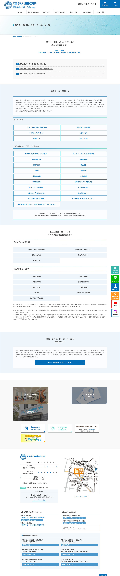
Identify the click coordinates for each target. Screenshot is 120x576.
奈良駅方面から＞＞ (67, 547)
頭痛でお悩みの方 (88, 562)
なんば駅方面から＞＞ (29, 537)
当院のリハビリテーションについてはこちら (60, 362)
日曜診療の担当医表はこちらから (35, 466)
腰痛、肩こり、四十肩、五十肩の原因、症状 (33, 64)
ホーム (15, 562)
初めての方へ (64, 562)
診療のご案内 (40, 564)
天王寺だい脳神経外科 (59, 573)
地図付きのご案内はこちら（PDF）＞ (32, 503)
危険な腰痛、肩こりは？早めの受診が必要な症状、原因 (36, 69)
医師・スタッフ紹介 (42, 562)
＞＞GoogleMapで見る (39, 483)
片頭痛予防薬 (17, 564)
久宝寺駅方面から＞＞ (68, 537)
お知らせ (16, 567)
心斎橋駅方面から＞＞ (68, 528)
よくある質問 (64, 564)
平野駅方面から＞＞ (28, 547)
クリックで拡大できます (80, 479)
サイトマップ (40, 567)
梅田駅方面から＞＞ (28, 528)
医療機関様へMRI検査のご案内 (91, 564)
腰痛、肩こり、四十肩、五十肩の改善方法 (32, 73)
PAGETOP (103, 558)
